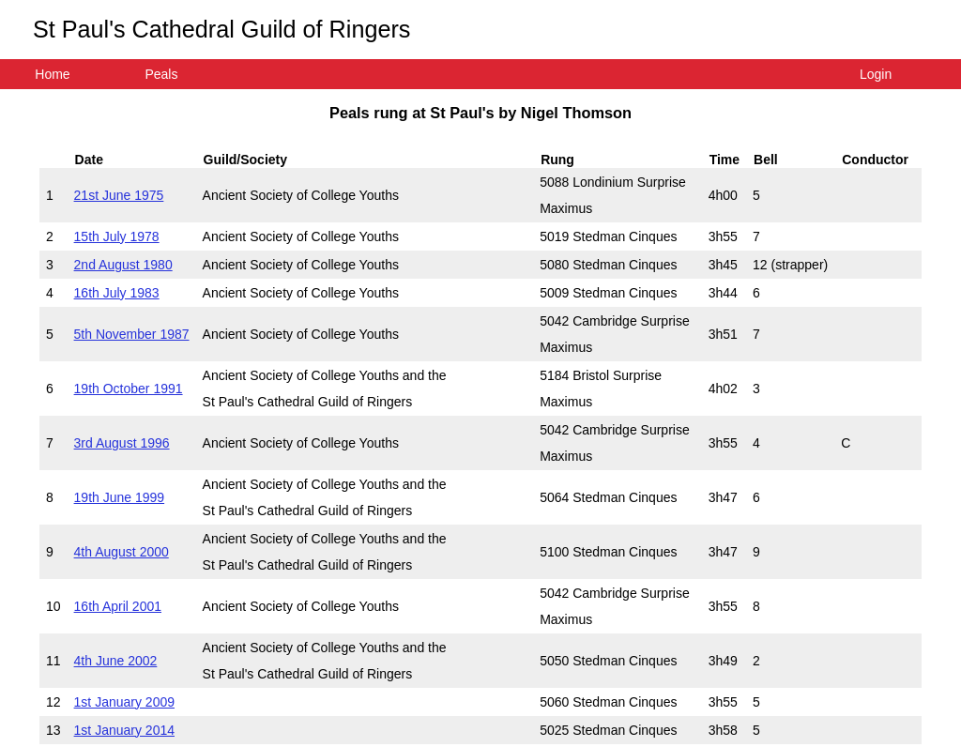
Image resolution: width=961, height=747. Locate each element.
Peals (161, 74)
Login (876, 74)
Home (52, 74)
